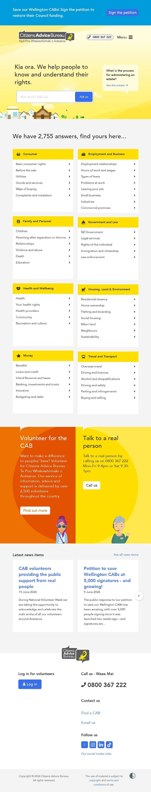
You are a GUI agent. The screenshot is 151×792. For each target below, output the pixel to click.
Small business (108, 195)
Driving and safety (108, 385)
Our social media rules (96, 754)
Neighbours (108, 331)
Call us (91, 485)
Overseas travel (108, 366)
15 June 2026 (43, 593)
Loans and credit (43, 372)
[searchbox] (46, 97)
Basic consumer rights (43, 164)
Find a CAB (90, 713)
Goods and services (43, 183)
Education (43, 262)
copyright (95, 780)
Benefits (43, 365)
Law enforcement (108, 257)
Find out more (35, 510)
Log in (30, 684)
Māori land (108, 324)
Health (43, 298)
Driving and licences (108, 373)
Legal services (108, 238)
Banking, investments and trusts (43, 384)
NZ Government (108, 232)
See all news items (126, 555)
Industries (108, 202)
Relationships (43, 244)
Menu (124, 37)
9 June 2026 (108, 596)
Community (43, 317)
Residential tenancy (108, 299)
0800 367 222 (100, 37)
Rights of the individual (108, 245)
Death (43, 256)
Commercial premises (108, 208)
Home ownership (108, 305)
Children (43, 231)
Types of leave (108, 176)
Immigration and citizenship (108, 251)
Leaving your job (108, 189)
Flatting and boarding (108, 312)
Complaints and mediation (43, 195)
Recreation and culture (43, 323)
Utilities (43, 176)
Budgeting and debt (43, 397)
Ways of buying (43, 189)
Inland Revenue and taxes (43, 378)
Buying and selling (108, 398)
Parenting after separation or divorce (43, 237)
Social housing (108, 318)
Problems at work (108, 183)
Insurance (43, 390)
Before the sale (43, 170)
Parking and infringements (108, 391)
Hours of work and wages (108, 170)
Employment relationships (108, 164)
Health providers (43, 311)
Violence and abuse (43, 250)
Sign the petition (123, 12)
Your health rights (43, 305)
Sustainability (108, 337)
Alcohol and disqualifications (108, 379)
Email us (88, 722)
